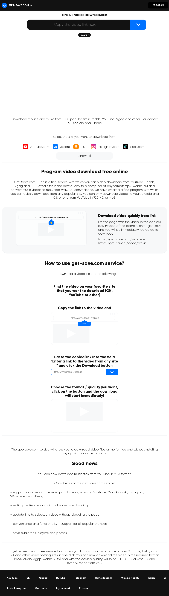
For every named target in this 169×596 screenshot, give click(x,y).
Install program (16, 588)
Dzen (151, 578)
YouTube (12, 578)
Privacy (83, 588)
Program (158, 5)
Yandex (43, 578)
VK (28, 578)
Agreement (63, 588)
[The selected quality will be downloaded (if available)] (84, 35)
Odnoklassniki (103, 578)
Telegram (80, 578)
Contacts (41, 588)
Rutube (60, 578)
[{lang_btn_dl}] (138, 25)
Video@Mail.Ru (130, 578)
